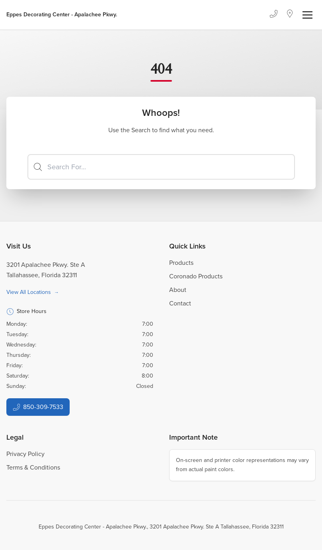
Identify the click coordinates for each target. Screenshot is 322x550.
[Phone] (273, 14)
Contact (180, 303)
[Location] (290, 14)
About (177, 289)
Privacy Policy (25, 453)
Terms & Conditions (33, 467)
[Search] (161, 167)
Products (181, 262)
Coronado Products (195, 276)
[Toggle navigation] (307, 15)
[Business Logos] (61, 15)
